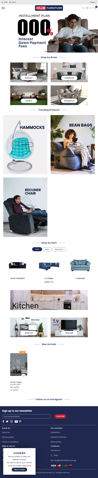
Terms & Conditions (10, 442)
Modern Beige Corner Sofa (16, 383)
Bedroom (29, 78)
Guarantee (55, 432)
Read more (26, 466)
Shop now (29, 333)
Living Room (69, 78)
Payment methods (58, 437)
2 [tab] (51, 51)
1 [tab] (46, 51)
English (93, 2)
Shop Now (25, 145)
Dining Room (69, 101)
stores (12, 2)
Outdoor (28, 101)
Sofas (37, 249)
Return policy (56, 442)
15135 (5, 2)
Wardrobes (59, 249)
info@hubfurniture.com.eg (65, 460)
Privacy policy (8, 437)
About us (6, 432)
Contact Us (55, 450)
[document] (19, 461)
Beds (47, 249)
